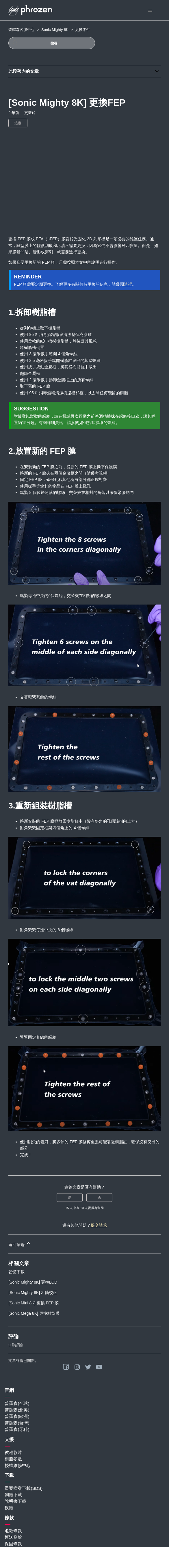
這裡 (128, 284)
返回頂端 (19, 1243)
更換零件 (82, 29)
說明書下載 (15, 1501)
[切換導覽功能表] (150, 10)
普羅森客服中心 (21, 29)
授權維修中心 (18, 1465)
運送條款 (13, 1537)
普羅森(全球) (17, 1403)
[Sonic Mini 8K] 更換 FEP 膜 (33, 1303)
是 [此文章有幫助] (69, 1197)
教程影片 (13, 1452)
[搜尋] (52, 43)
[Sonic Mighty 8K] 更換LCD (32, 1282)
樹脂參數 (13, 1458)
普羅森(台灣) (17, 1422)
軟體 (9, 1507)
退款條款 (13, 1530)
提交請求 (99, 1225)
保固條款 (13, 1543)
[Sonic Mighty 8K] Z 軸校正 (32, 1292)
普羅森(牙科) (17, 1429)
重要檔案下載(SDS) (23, 1488)
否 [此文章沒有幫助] (99, 1197)
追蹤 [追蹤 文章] (17, 123)
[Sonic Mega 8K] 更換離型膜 (34, 1313)
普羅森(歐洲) (17, 1416)
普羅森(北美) (17, 1409)
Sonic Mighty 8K (54, 29)
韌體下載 (16, 1271)
